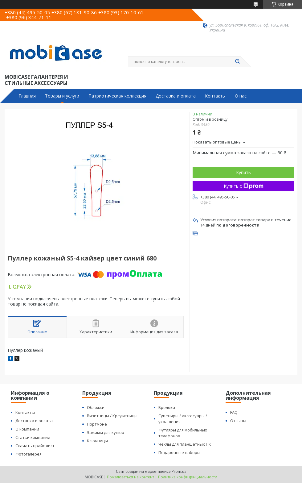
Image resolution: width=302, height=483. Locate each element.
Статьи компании (32, 437)
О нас (241, 96)
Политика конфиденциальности (187, 477)
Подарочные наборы (179, 452)
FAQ (234, 412)
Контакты (215, 96)
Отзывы (238, 420)
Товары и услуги (62, 96)
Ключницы (97, 440)
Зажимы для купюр (105, 432)
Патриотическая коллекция (117, 96)
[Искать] (237, 61)
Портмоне (97, 424)
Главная (27, 96)
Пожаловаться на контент (130, 477)
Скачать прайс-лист (35, 445)
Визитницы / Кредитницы (112, 415)
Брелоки (166, 407)
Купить (243, 172)
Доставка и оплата (176, 96)
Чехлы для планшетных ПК (184, 444)
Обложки (95, 407)
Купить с (243, 186)
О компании (27, 429)
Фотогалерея (28, 454)
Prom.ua (179, 471)
